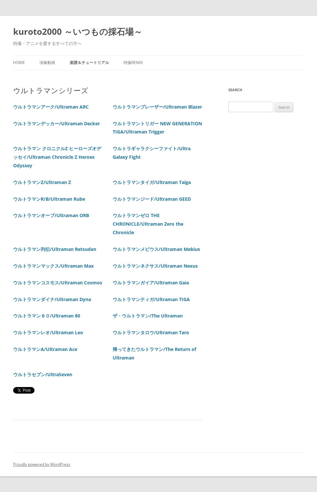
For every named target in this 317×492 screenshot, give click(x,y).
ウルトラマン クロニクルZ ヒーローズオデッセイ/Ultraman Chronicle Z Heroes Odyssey (57, 157)
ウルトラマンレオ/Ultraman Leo (48, 332)
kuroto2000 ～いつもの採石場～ (77, 31)
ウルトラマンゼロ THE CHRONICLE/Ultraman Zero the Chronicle (148, 224)
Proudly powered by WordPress (41, 464)
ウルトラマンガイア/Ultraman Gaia (151, 282)
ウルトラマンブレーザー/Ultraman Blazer (157, 107)
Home (19, 62)
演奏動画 (47, 62)
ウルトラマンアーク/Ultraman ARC (51, 107)
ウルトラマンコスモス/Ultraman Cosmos (57, 282)
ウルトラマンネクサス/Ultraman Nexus (155, 266)
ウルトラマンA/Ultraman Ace (45, 349)
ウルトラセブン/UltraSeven (42, 374)
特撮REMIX (133, 62)
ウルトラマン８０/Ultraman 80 (46, 316)
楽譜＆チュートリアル (89, 62)
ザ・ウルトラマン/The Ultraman (148, 316)
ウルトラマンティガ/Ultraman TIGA (151, 299)
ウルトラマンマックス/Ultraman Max (53, 266)
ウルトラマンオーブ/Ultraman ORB (51, 215)
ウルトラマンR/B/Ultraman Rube (49, 199)
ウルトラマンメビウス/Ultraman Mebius (156, 249)
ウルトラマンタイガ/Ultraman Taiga (152, 182)
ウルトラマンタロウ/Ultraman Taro (151, 332)
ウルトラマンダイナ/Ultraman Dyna (52, 299)
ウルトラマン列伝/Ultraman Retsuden (54, 249)
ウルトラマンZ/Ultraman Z (42, 182)
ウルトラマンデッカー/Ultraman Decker (56, 123)
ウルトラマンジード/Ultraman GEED (152, 199)
